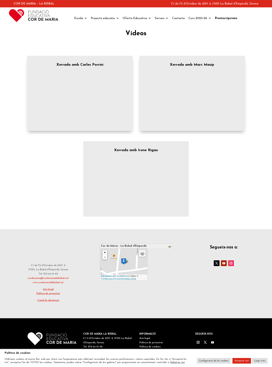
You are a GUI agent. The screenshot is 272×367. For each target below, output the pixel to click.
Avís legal (48, 289)
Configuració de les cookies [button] (213, 361)
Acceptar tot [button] (242, 361)
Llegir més (259, 361)
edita (133, 279)
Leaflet (120, 276)
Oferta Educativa (137, 18)
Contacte (178, 18)
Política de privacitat (48, 293)
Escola (80, 18)
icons (126, 276)
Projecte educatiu (105, 18)
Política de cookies (150, 346)
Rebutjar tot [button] (177, 362)
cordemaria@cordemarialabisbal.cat (48, 278)
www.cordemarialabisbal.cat (48, 282)
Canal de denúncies (48, 300)
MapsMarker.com (108, 276)
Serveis (161, 18)
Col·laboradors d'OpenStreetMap (115, 279)
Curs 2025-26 (199, 18)
